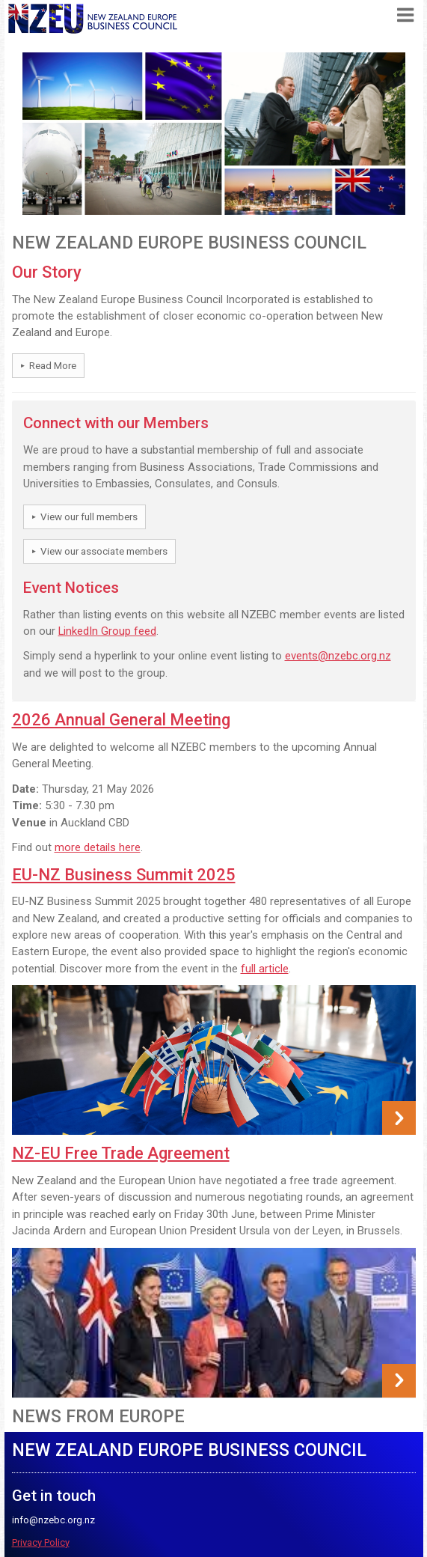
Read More (52, 365)
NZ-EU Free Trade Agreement (121, 1153)
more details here (98, 847)
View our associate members (104, 551)
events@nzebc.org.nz (338, 655)
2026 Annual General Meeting (121, 719)
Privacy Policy (41, 1542)
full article (265, 968)
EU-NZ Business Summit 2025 (124, 874)
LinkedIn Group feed (107, 631)
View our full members (89, 516)
